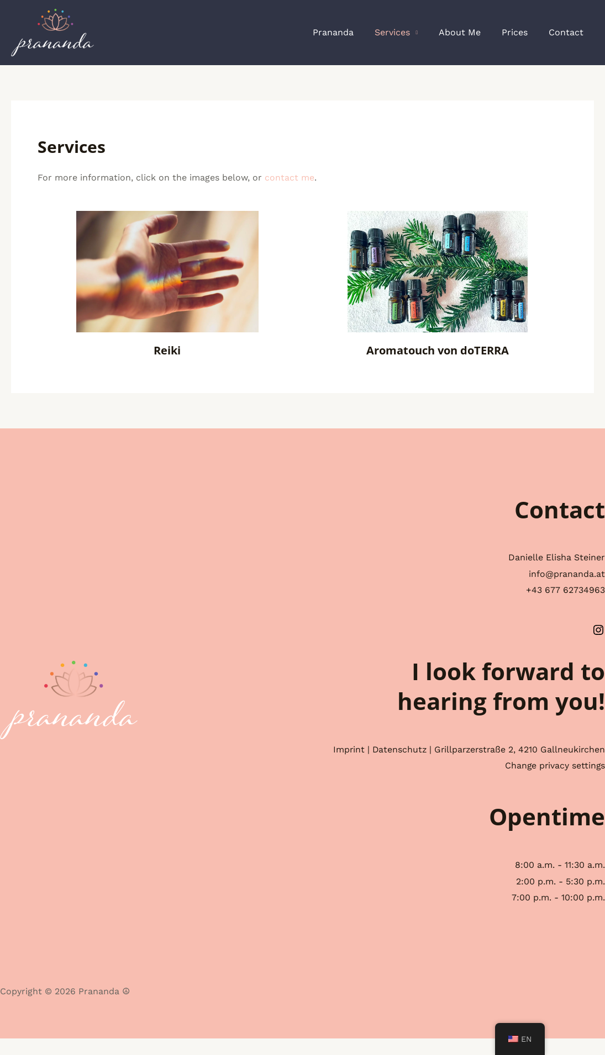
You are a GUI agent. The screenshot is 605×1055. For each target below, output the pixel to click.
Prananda (348, 32)
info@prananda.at (566, 574)
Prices (520, 32)
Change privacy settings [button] (554, 782)
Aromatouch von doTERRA (437, 350)
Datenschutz (463, 749)
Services (404, 32)
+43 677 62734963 (565, 590)
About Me (468, 32)
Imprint (412, 749)
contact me (289, 177)
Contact (567, 32)
